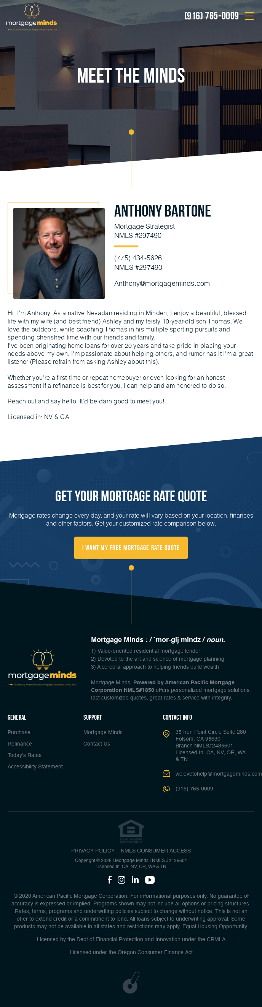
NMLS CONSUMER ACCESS (156, 851)
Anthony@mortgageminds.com (162, 282)
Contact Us (96, 744)
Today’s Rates (25, 755)
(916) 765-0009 (211, 16)
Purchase (19, 732)
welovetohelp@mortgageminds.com (219, 774)
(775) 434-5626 (138, 257)
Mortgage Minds (103, 732)
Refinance (20, 744)
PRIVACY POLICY (93, 851)
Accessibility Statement (35, 767)
